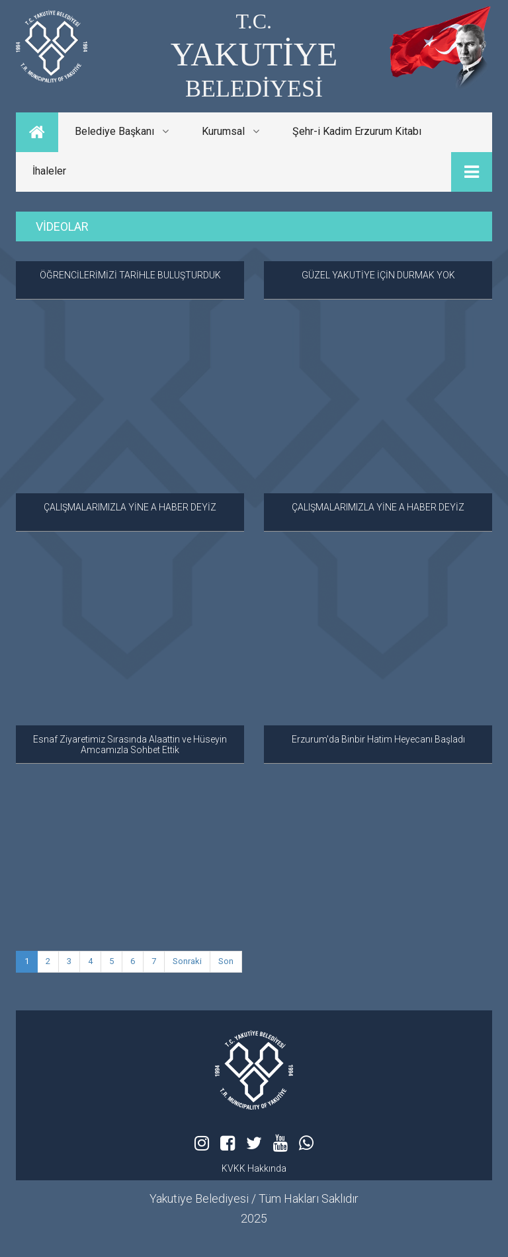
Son (225, 961)
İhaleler (49, 171)
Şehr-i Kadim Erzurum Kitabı (356, 131)
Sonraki (187, 961)
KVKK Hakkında (254, 1168)
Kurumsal (230, 131)
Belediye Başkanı (122, 131)
